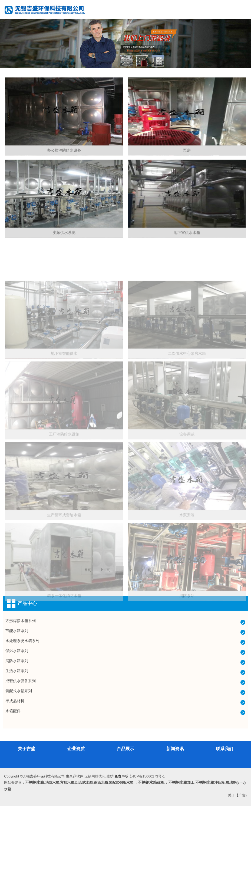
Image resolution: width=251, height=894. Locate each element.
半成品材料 (14, 789)
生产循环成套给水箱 (64, 631)
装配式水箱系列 (18, 779)
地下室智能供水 (64, 440)
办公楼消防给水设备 (64, 172)
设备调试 (186, 536)
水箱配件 (13, 799)
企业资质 (76, 836)
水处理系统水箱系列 (22, 729)
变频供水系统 (64, 272)
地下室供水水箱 (187, 272)
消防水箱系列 (16, 749)
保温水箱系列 (16, 739)
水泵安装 (186, 631)
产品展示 (125, 836)
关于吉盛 (26, 836)
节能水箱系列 (16, 719)
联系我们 (224, 836)
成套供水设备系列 (20, 769)
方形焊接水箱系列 (20, 709)
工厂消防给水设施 (64, 536)
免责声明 (121, 864)
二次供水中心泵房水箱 (187, 440)
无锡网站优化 (94, 864)
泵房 (187, 172)
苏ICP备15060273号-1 (147, 864)
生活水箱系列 (16, 759)
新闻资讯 (175, 836)
